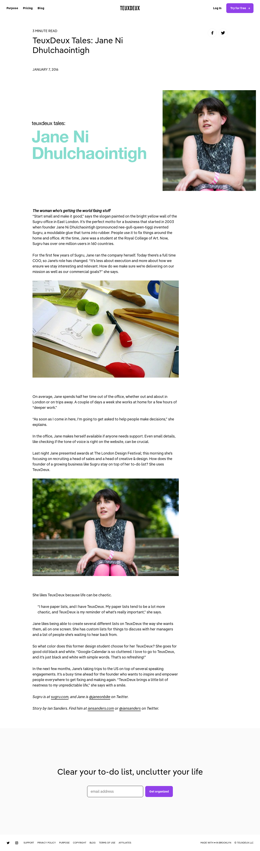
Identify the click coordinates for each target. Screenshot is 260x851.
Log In (217, 8)
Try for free (240, 8)
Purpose (12, 8)
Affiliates (125, 842)
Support (29, 842)
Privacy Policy (46, 842)
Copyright (79, 842)
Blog (41, 8)
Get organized (159, 791)
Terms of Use (107, 842)
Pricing (28, 8)
